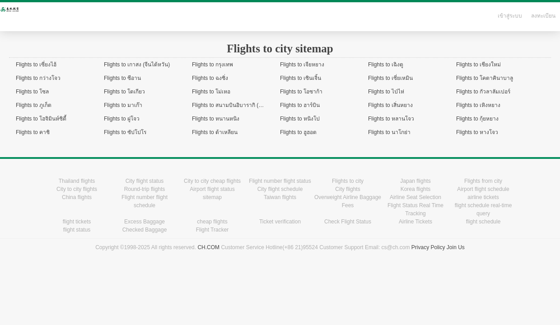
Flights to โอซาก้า (301, 91)
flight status (77, 230)
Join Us (456, 247)
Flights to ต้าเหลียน (215, 132)
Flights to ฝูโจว (122, 119)
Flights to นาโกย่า (389, 132)
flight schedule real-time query (483, 209)
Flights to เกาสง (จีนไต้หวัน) (137, 64)
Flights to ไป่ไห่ (386, 91)
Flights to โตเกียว (124, 91)
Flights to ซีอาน (122, 78)
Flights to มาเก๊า (123, 105)
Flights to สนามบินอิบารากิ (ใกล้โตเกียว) (239, 105)
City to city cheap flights (212, 181)
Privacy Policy (428, 247)
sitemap (212, 197)
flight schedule (483, 221)
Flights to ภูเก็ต (33, 105)
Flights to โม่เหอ (211, 91)
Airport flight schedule (483, 189)
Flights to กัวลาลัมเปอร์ (483, 91)
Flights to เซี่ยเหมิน (390, 78)
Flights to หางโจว (477, 132)
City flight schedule (280, 189)
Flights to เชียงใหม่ (478, 64)
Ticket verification (280, 221)
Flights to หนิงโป (300, 119)
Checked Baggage (144, 230)
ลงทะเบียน (543, 16)
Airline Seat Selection (415, 197)
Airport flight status (212, 189)
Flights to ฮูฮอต (298, 132)
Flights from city (483, 181)
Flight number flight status (280, 181)
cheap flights (212, 221)
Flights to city (348, 181)
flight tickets (77, 221)
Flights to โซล (32, 91)
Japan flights (415, 181)
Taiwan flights (280, 197)
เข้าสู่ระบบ (510, 16)
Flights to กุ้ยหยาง (477, 119)
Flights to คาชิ (33, 132)
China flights (77, 197)
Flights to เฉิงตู (385, 64)
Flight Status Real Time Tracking (415, 209)
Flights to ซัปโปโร (125, 132)
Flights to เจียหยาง (302, 64)
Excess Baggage (144, 221)
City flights (347, 189)
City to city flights (76, 189)
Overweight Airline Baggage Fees (347, 201)
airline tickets (483, 197)
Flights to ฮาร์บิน (300, 105)
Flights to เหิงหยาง (478, 105)
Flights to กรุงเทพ (212, 64)
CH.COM (208, 247)
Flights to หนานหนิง (215, 119)
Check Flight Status (347, 221)
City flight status (145, 181)
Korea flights (416, 189)
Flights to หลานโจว (391, 119)
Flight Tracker (212, 230)
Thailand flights (77, 181)
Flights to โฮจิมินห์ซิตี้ (41, 119)
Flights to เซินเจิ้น (300, 78)
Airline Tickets (415, 221)
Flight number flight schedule (144, 201)
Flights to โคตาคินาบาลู (484, 78)
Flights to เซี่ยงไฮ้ (36, 64)
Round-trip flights (144, 189)
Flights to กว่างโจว (38, 78)
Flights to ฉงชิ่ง (210, 78)
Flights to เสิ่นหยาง (390, 105)
